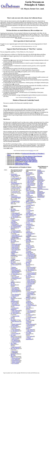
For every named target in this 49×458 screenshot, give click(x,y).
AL (11, 217)
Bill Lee (30, 298)
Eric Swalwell (15, 249)
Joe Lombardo (28, 223)
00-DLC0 (29, 97)
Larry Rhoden (28, 288)
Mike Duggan (30, 185)
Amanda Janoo (30, 317)
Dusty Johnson (30, 291)
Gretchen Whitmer (29, 173)
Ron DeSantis (13, 284)
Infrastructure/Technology (42, 189)
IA (11, 318)
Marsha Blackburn (28, 302)
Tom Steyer (15, 248)
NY (27, 226)
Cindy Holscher (16, 337)
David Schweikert (16, 236)
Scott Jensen (30, 197)
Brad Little (15, 326)
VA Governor (14, 195)
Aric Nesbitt (30, 176)
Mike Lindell (30, 193)
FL (11, 283)
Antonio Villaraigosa (13, 251)
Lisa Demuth (30, 191)
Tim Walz (28, 189)
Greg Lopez (15, 264)
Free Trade (39, 182)
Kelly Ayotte (28, 207)
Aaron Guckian (31, 274)
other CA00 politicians (31, 161)
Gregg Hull (30, 220)
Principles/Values (41, 192)
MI (26, 172)
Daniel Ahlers (30, 294)
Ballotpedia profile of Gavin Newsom (26, 159)
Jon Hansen (30, 293)
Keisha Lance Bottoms (15, 308)
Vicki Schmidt (15, 341)
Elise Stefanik (28, 238)
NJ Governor (14, 174)
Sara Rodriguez (31, 324)
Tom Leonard (30, 183)
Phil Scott (30, 314)
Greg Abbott (28, 307)
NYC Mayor (14, 182)
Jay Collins (14, 287)
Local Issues (40, 191)
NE (27, 202)
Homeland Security (41, 186)
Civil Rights (39, 172)
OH (27, 240)
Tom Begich (15, 215)
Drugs (38, 175)
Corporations (40, 173)
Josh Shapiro (28, 264)
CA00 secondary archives (22, 164)
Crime (38, 174)
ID (11, 326)
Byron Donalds (15, 290)
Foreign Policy (40, 181)
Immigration (39, 188)
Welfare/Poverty (40, 197)
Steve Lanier (30, 221)
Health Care (40, 185)
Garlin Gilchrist (28, 187)
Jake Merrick (30, 254)
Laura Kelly (13, 335)
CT (11, 274)
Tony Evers (28, 319)
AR (11, 226)
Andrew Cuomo (16, 187)
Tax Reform (39, 194)
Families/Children (41, 180)
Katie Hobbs (16, 232)
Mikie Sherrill (14, 175)
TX (27, 306)
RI (26, 270)
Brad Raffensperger (14, 300)
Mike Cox (29, 182)
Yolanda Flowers (16, 225)
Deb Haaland (30, 218)
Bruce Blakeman (28, 231)
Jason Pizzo (15, 295)
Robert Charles (15, 362)
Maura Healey (13, 343)
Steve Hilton (15, 245)
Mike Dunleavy (13, 209)
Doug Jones (15, 220)
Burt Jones (14, 303)
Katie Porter (15, 247)
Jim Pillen (30, 202)
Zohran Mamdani (15, 183)
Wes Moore (16, 348)
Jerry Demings (15, 294)
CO (11, 261)
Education (39, 176)
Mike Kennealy (15, 347)
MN (27, 189)
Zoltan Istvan (13, 260)
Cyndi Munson (30, 256)
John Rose (29, 304)
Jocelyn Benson (31, 179)
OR (27, 258)
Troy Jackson (15, 359)
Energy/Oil (39, 177)
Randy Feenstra (16, 324)
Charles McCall (31, 255)
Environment (40, 179)
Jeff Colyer (14, 339)
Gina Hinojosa (30, 310)
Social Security (40, 193)
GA (11, 297)
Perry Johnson (30, 178)
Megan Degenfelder (29, 338)
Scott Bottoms (15, 270)
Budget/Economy (41, 171)
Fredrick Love (15, 230)
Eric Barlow (30, 336)
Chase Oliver (15, 312)
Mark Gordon (28, 333)
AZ (11, 232)
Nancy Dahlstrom (16, 214)
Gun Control (40, 184)
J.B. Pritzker (15, 330)
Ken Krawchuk (31, 267)
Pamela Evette (30, 282)
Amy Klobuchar (28, 195)
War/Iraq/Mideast (41, 195)
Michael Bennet (16, 271)
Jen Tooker (12, 281)
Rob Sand (14, 325)
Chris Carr (14, 302)
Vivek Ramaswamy (29, 245)
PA (26, 263)
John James (30, 180)
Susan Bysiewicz (16, 278)
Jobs (38, 190)
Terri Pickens (15, 329)
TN (27, 298)
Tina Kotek (31, 258)
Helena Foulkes (31, 272)
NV (27, 222)
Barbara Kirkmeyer (13, 268)
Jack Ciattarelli (15, 178)
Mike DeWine (28, 241)
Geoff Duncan (15, 305)
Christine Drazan (29, 261)
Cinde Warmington (29, 212)
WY (27, 332)
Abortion (39, 169)
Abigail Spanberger (16, 197)
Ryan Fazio (15, 276)
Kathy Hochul (28, 227)
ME (12, 355)
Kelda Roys (30, 325)
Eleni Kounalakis (13, 254)
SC (26, 275)
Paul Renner (15, 289)
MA (12, 343)
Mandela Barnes (28, 322)
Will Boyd (14, 224)
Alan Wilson (30, 283)
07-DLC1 (31, 150)
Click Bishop (15, 213)
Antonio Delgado (28, 235)
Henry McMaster (28, 276)
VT (27, 314)
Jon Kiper (29, 210)
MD (12, 348)
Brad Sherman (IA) (16, 321)
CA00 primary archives (21, 163)
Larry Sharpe (30, 233)
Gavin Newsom (13, 241)
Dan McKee (31, 270)
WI (26, 318)
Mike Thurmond (16, 310)
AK (11, 209)
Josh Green (15, 313)
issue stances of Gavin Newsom (33, 156)
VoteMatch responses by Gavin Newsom (26, 160)
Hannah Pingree (16, 360)
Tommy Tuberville (13, 222)
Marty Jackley (28, 296)
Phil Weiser (15, 272)
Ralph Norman (30, 281)
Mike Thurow (30, 331)
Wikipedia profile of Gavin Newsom (25, 157)
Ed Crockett (15, 363)
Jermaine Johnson (29, 285)
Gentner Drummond (28, 252)
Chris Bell (29, 312)
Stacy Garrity (30, 268)
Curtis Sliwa (15, 191)
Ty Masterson (15, 340)
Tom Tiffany (30, 329)
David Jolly (15, 291)
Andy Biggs (15, 234)
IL (11, 330)
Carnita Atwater (31, 305)
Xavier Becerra (15, 244)
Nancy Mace (30, 279)
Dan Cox (14, 351)
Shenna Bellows (16, 358)
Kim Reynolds (13, 319)
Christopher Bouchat (14, 353)
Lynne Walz (30, 205)
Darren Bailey (15, 333)
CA (11, 240)
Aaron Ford (30, 225)
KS (11, 335)
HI (11, 313)
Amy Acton (30, 247)
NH (27, 206)
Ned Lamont (16, 274)
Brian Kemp (13, 297)
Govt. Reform (40, 183)
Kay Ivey (15, 217)
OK (27, 248)
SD (26, 287)
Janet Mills (13, 356)
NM (27, 214)
